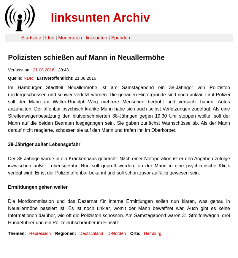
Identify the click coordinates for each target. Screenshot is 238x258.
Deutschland (91, 233)
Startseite (31, 37)
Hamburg (152, 233)
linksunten (96, 37)
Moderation (70, 37)
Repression (40, 233)
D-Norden (116, 233)
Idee (49, 37)
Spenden (120, 37)
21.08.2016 (43, 70)
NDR (28, 78)
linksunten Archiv (100, 17)
